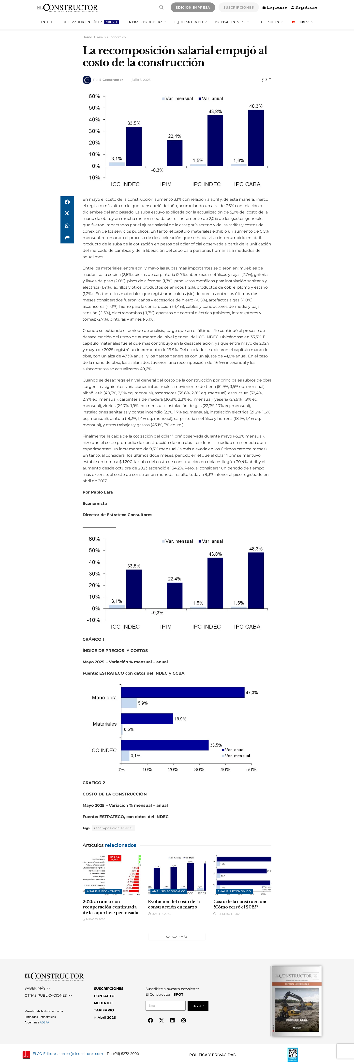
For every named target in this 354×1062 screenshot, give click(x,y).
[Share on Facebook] (67, 202)
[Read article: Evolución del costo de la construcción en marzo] (177, 875)
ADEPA (44, 1022)
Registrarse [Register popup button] (304, 7)
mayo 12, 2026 (159, 914)
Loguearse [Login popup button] (275, 7)
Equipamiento (188, 22)
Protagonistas (230, 22)
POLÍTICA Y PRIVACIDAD (212, 1054)
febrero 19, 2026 (227, 914)
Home (87, 37)
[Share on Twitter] (67, 214)
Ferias (301, 22)
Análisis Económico (111, 37)
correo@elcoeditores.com (81, 1053)
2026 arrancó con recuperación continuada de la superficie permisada (110, 907)
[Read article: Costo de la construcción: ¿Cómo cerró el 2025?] (242, 875)
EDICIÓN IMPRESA (193, 7)
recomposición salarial (113, 828)
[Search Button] (161, 7)
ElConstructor (111, 80)
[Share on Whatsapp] (67, 226)
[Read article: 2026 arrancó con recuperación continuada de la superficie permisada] (112, 875)
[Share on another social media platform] (67, 237)
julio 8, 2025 (141, 80)
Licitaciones (270, 22)
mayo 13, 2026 (94, 919)
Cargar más (177, 936)
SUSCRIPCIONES (238, 7)
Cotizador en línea (90, 22)
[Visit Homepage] (67, 7)
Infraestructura (144, 22)
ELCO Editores (45, 1053)
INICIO (47, 22)
